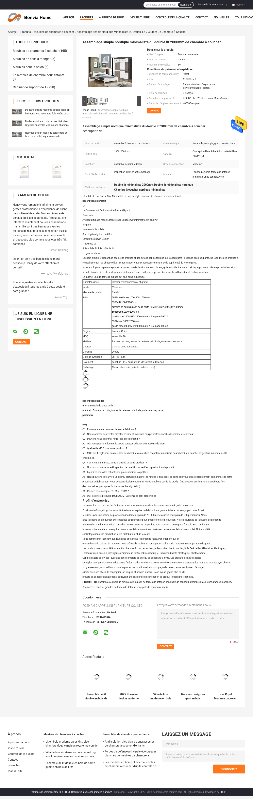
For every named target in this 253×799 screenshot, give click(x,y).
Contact (201, 17)
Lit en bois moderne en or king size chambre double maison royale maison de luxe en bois (71, 744)
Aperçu (68, 17)
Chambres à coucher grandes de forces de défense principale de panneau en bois (125, 587)
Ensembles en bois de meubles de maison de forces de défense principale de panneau (143, 582)
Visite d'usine (140, 17)
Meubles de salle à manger (32, 59)
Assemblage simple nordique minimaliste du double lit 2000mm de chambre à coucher (107, 114)
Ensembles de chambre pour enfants (38, 75)
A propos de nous (112, 17)
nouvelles (221, 17)
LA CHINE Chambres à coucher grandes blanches (86, 792)
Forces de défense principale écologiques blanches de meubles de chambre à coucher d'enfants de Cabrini (131, 754)
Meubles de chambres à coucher (54, 31)
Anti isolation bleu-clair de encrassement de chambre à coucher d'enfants (130, 743)
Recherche (186, 4)
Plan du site (15, 771)
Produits (86, 17)
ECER (223, 792)
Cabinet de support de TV (30, 87)
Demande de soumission (211, 4)
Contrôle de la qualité (173, 17)
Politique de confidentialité (44, 792)
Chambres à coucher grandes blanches (210, 582)
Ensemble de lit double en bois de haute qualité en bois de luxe (96, 696)
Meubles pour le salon (28, 67)
